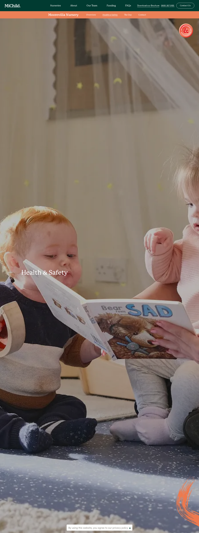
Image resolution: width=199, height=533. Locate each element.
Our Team (92, 5)
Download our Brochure (148, 5)
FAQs (128, 5)
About (73, 5)
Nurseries (55, 5)
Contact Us (185, 6)
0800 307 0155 (168, 5)
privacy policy (120, 527)
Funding (111, 5)
